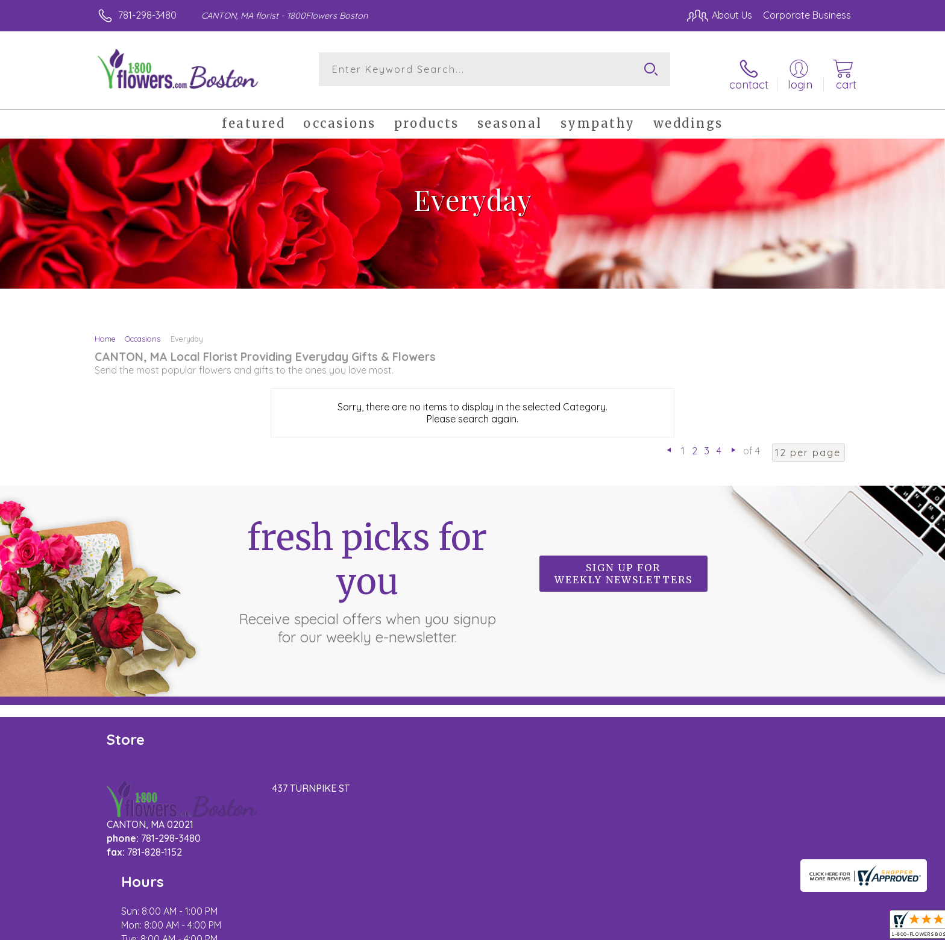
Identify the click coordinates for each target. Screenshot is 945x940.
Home (105, 330)
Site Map (819, 927)
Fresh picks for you (367, 572)
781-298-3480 (147, 15)
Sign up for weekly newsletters (623, 566)
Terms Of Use (686, 927)
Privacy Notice (757, 927)
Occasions (142, 330)
